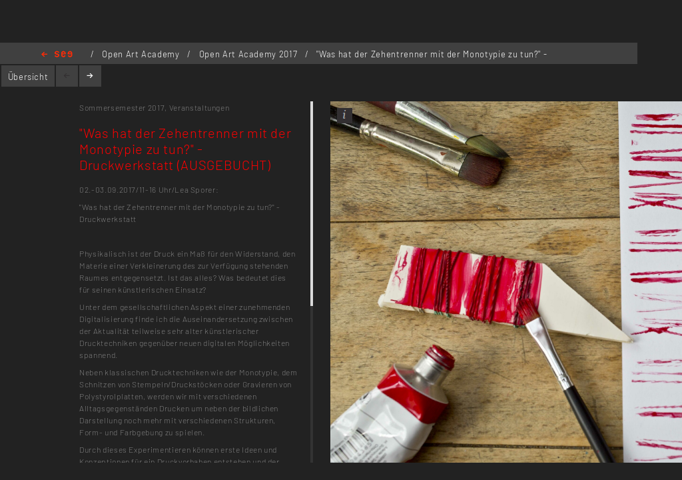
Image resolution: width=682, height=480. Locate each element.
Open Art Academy (142, 54)
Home (57, 55)
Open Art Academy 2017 (249, 54)
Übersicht (28, 76)
